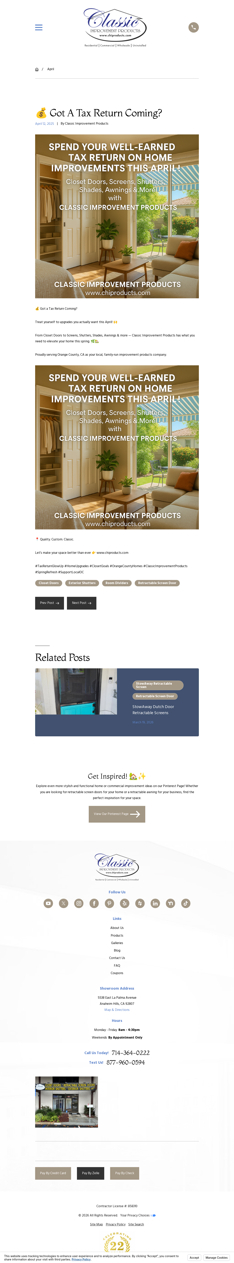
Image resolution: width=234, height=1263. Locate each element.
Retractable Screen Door (157, 583)
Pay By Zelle (90, 1173)
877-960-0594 (126, 1062)
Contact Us (117, 958)
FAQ (117, 965)
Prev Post (49, 603)
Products (117, 935)
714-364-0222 (131, 1053)
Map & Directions (117, 1009)
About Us (117, 928)
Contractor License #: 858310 (116, 1206)
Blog (117, 950)
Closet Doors (49, 583)
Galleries (117, 943)
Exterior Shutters (82, 583)
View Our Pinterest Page (117, 814)
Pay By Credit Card (53, 1173)
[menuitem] (96, 1225)
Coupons (117, 973)
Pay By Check (124, 1173)
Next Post (81, 603)
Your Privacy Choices (137, 1215)
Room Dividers (117, 583)
